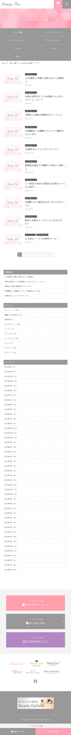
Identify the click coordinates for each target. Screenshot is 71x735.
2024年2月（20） (10, 419)
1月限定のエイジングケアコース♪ (16, 295)
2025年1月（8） (10, 367)
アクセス (17, 48)
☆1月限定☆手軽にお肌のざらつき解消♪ (19, 277)
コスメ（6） (8, 343)
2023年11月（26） (11, 433)
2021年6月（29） (10, 569)
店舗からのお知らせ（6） (13, 315)
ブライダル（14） (10, 333)
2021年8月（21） (10, 560)
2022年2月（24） (10, 532)
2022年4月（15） (10, 522)
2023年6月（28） (10, 456)
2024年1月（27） (10, 423)
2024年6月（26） (10, 400)
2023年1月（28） (10, 480)
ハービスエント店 (26, 63)
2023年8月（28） (10, 447)
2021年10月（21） (11, 551)
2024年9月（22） (10, 386)
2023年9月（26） (10, 442)
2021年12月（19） (11, 541)
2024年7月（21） (10, 395)
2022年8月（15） (10, 503)
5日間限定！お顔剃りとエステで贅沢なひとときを (22, 291)
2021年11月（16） (10, 546)
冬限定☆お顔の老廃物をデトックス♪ (18, 286)
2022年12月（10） (11, 485)
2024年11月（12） (11, 376)
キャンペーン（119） (12, 310)
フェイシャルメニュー (17, 40)
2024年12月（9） (10, 371)
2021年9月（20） (10, 555)
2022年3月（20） (10, 527)
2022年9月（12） (10, 499)
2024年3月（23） (10, 414)
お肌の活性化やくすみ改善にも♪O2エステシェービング (24, 281)
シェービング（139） (12, 338)
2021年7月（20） (10, 565)
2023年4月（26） (10, 466)
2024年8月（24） (10, 390)
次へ (50, 254)
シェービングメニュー (53, 32)
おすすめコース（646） (13, 324)
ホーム (3, 63)
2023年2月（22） (10, 475)
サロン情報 (17, 32)
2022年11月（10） (11, 489)
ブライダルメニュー (53, 40)
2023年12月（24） (11, 428)
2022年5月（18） (10, 518)
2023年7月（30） (10, 452)
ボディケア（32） (10, 352)
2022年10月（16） (11, 494)
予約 (17, 56)
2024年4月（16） (10, 409)
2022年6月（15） (10, 513)
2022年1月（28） (10, 536)
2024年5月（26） (10, 404)
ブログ (53, 48)
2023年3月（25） (10, 470)
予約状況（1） (9, 319)
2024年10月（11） (11, 381)
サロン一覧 (13, 63)
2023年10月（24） (11, 437)
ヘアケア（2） (9, 329)
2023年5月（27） (10, 461)
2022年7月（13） (10, 508)
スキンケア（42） (10, 348)
